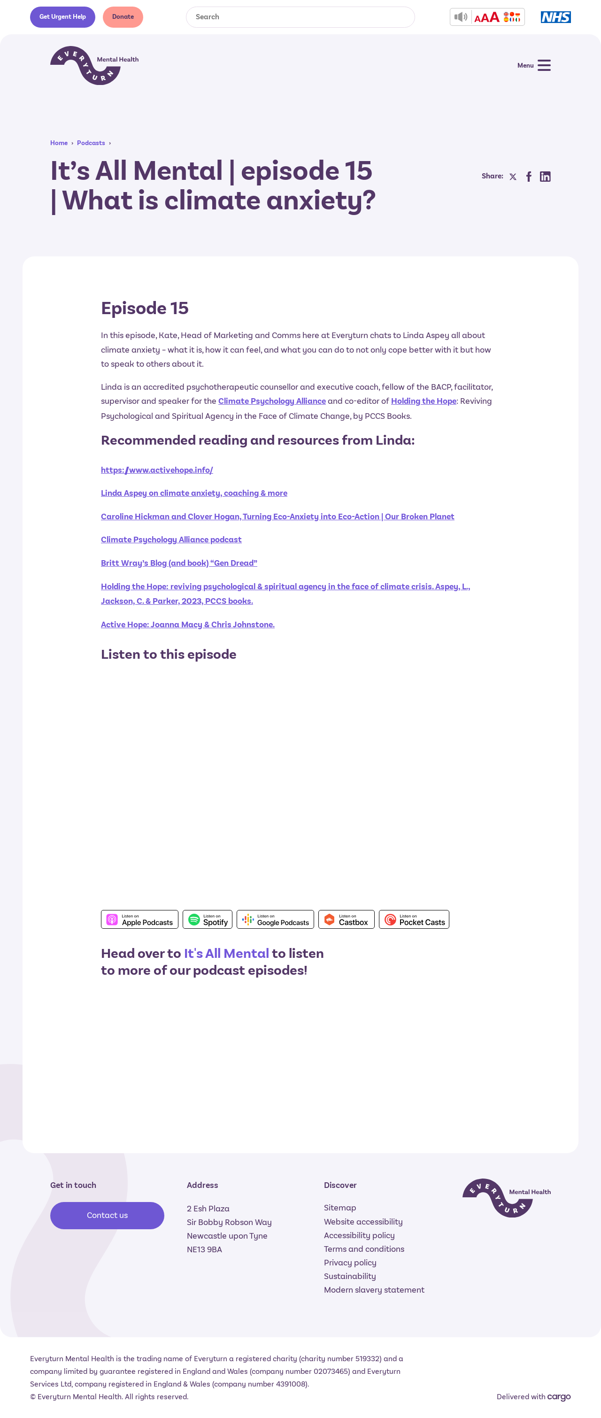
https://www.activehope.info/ (157, 470)
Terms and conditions (364, 1249)
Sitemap (340, 1207)
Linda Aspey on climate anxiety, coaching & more (194, 493)
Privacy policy (350, 1262)
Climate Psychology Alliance (272, 401)
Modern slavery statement (374, 1290)
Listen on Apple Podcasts (139, 919)
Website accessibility (363, 1222)
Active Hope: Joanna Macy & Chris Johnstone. (188, 624)
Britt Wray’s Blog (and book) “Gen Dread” (179, 563)
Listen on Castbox (346, 919)
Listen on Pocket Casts (414, 919)
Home (59, 143)
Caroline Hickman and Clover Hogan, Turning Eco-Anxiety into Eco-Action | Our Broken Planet (278, 516)
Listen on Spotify (207, 919)
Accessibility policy (359, 1235)
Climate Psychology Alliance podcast (171, 539)
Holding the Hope (423, 401)
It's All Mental (226, 953)
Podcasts (91, 143)
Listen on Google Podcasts (275, 919)
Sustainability (350, 1276)
